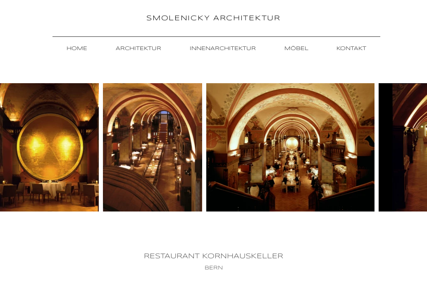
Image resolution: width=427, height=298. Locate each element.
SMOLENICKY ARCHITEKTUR (213, 18)
